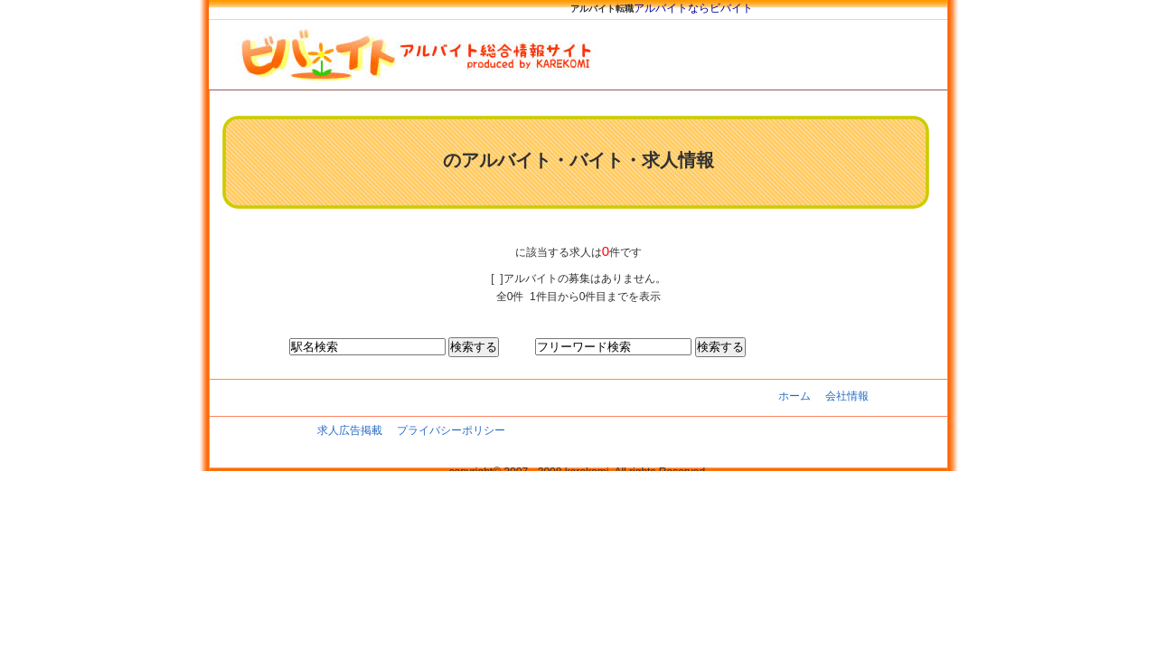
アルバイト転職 (602, 9)
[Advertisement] (541, 226)
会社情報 (847, 396)
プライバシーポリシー (451, 430)
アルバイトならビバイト (693, 8)
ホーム (794, 396)
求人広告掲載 (349, 430)
